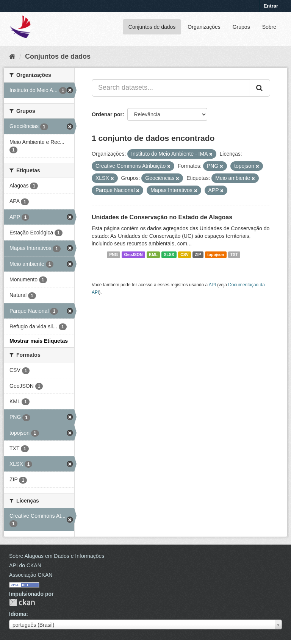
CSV (184, 254)
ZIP (198, 254)
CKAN (22, 602)
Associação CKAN (30, 575)
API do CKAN (25, 565)
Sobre (269, 27)
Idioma (17, 614)
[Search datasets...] (171, 88)
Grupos (241, 27)
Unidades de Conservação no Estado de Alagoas (162, 217)
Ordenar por (107, 114)
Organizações (204, 27)
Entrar (271, 6)
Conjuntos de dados (152, 27)
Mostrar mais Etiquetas (38, 341)
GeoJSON (133, 254)
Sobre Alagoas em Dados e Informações (56, 556)
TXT (234, 254)
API (212, 284)
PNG (113, 254)
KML (153, 254)
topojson (215, 254)
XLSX (169, 254)
